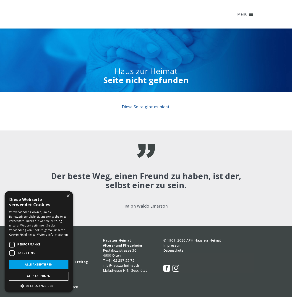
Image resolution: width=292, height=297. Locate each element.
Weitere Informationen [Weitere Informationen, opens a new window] (52, 235)
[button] (38, 286)
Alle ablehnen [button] (38, 276)
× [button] (68, 196)
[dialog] (39, 241)
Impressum (172, 245)
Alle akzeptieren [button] (38, 264)
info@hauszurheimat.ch (121, 265)
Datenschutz (173, 250)
